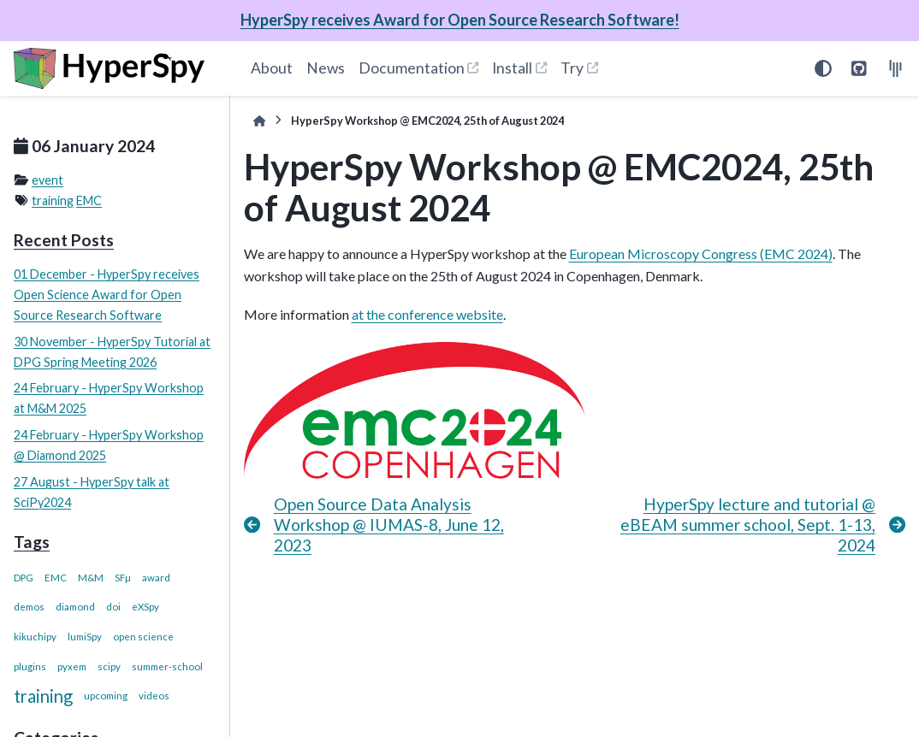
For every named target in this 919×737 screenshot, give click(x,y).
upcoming (105, 695)
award (156, 577)
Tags (32, 541)
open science (143, 636)
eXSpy (145, 606)
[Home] (259, 121)
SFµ (123, 577)
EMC (89, 200)
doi (113, 606)
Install (512, 68)
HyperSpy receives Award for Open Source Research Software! (459, 19)
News (325, 68)
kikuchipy (35, 636)
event (47, 180)
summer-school (167, 666)
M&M (91, 577)
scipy (109, 666)
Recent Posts (64, 240)
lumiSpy (85, 636)
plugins (30, 666)
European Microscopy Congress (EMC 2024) (701, 253)
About (272, 68)
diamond (75, 606)
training (53, 200)
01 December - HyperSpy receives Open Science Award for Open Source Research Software (106, 294)
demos (29, 606)
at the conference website (427, 314)
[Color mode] (823, 68)
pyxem (71, 666)
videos (154, 695)
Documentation (412, 68)
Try (572, 68)
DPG (23, 577)
